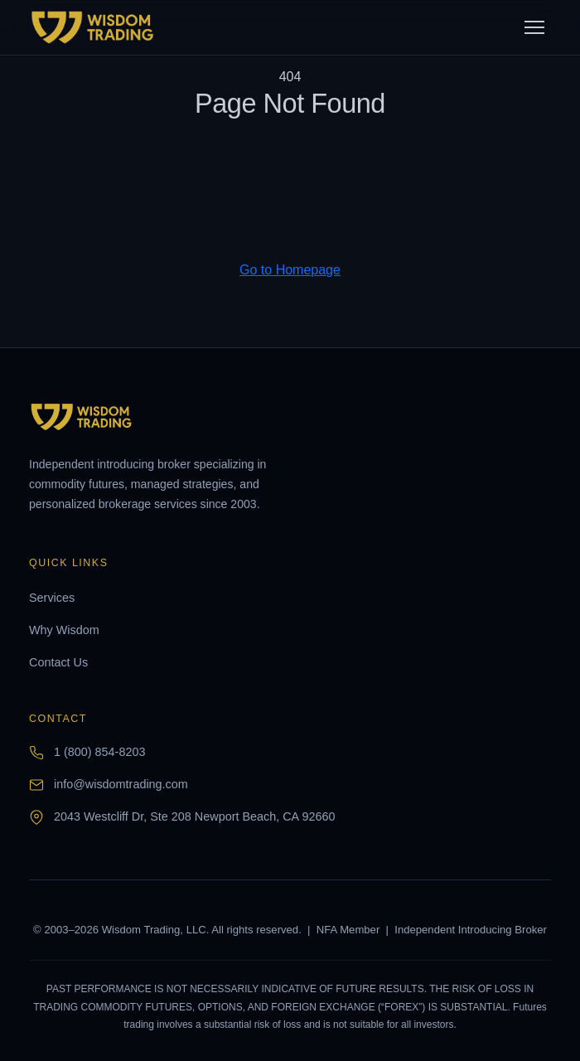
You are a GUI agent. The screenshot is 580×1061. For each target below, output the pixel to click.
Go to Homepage (290, 270)
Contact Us (58, 662)
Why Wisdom (64, 630)
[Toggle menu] (534, 27)
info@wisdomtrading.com (121, 784)
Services (52, 597)
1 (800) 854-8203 (99, 751)
